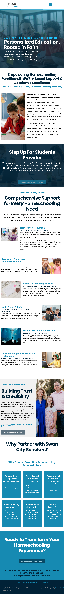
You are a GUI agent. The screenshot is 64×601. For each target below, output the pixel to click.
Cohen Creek (59, 595)
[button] (50, 4)
